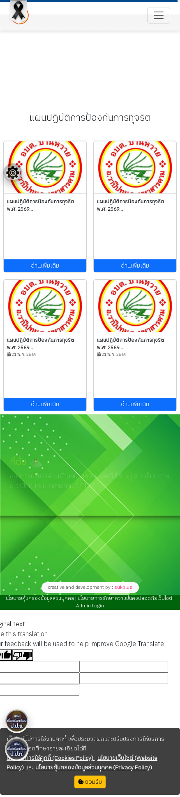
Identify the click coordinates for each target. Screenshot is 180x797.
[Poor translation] (22, 655)
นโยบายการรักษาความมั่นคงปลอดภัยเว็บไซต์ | (125, 598)
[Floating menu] (12, 172)
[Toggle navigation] (158, 15)
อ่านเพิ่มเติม (45, 265)
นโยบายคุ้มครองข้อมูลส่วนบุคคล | (41, 598)
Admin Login (90, 606)
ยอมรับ (90, 782)
